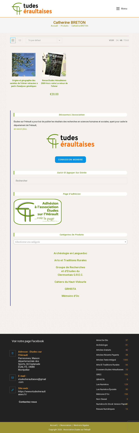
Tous (126, 40)
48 (121, 40)
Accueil (53, 425)
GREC (98, 374)
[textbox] (70, 242)
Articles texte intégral (106, 360)
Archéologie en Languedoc (70, 253)
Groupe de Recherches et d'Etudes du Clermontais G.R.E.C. (70, 271)
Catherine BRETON (79, 26)
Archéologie (102, 345)
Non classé (101, 399)
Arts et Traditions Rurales (70, 260)
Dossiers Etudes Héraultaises (109, 369)
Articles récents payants (107, 355)
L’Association (65, 425)
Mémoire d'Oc (70, 295)
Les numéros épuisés (106, 389)
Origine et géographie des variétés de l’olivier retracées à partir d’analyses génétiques (24, 83)
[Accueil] (54, 26)
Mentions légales (81, 425)
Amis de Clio (102, 340)
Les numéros (102, 384)
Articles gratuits (103, 350)
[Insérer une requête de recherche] (70, 181)
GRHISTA (70, 288)
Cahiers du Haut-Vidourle (70, 281)
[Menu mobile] (120, 8)
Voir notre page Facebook (28, 341)
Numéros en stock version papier (111, 404)
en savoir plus (20, 129)
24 (117, 40)
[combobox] (70, 242)
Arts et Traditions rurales (107, 365)
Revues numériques (105, 409)
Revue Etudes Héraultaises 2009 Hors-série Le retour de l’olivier (54, 83)
